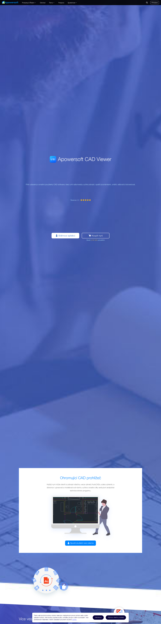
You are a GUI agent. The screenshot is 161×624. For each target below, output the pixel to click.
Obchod (42, 3)
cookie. (74, 619)
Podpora (61, 3)
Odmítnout (98, 617)
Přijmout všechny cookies (116, 617)
